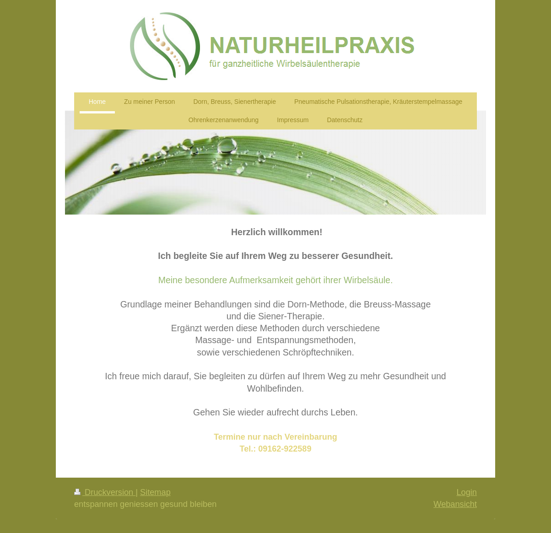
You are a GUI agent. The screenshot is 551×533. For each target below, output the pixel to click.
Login (466, 492)
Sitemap (155, 492)
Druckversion (104, 492)
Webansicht (455, 504)
